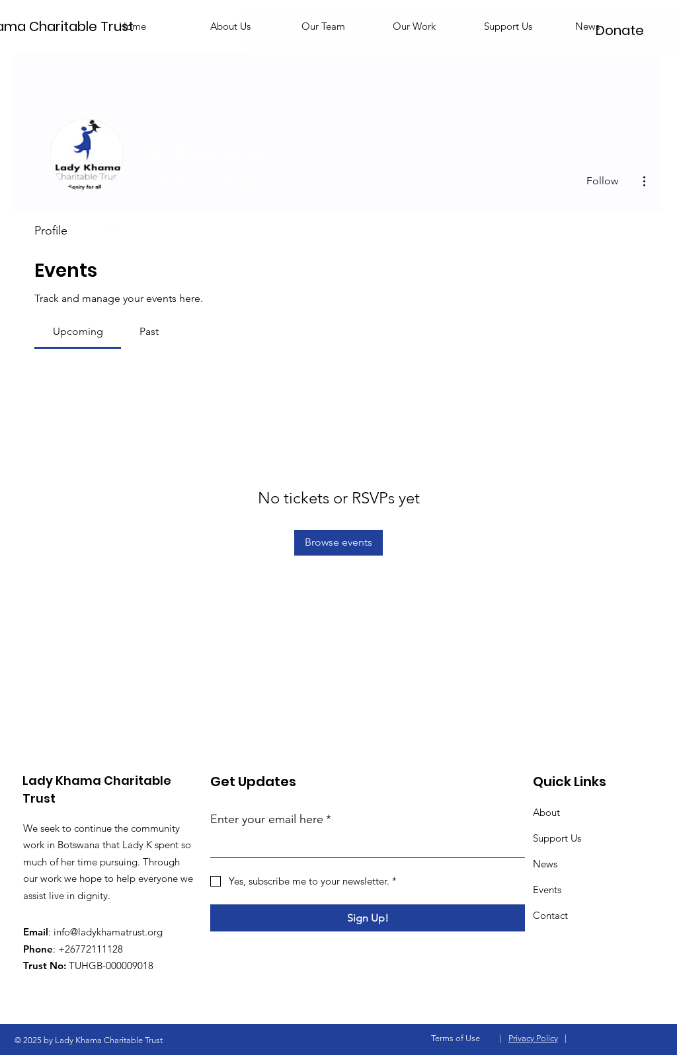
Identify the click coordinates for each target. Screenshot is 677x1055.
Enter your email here (270, 819)
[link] (78, 331)
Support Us (557, 838)
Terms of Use (455, 1038)
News (545, 863)
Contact (550, 915)
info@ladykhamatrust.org (108, 932)
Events (547, 889)
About (546, 812)
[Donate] (619, 30)
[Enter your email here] (363, 845)
